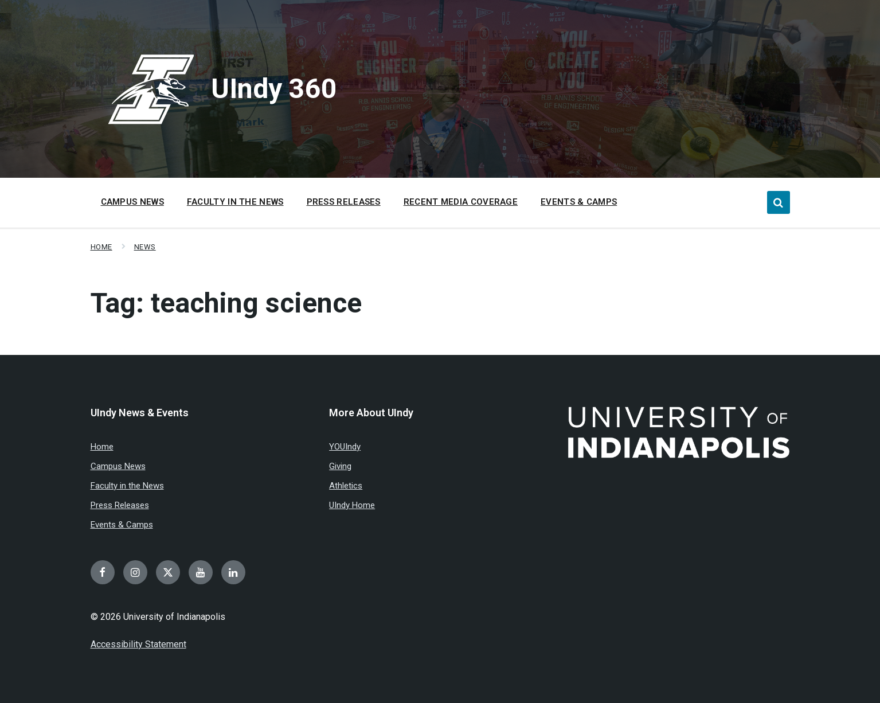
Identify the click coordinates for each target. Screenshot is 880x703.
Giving (340, 466)
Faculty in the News (127, 486)
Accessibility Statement (138, 644)
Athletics (345, 486)
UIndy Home (352, 505)
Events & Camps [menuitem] (579, 202)
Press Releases (120, 505)
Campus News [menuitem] (132, 202)
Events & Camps (122, 525)
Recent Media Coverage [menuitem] (461, 202)
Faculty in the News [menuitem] (235, 202)
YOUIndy (345, 447)
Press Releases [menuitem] (344, 202)
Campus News (118, 466)
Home (101, 247)
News (145, 247)
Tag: (226, 303)
